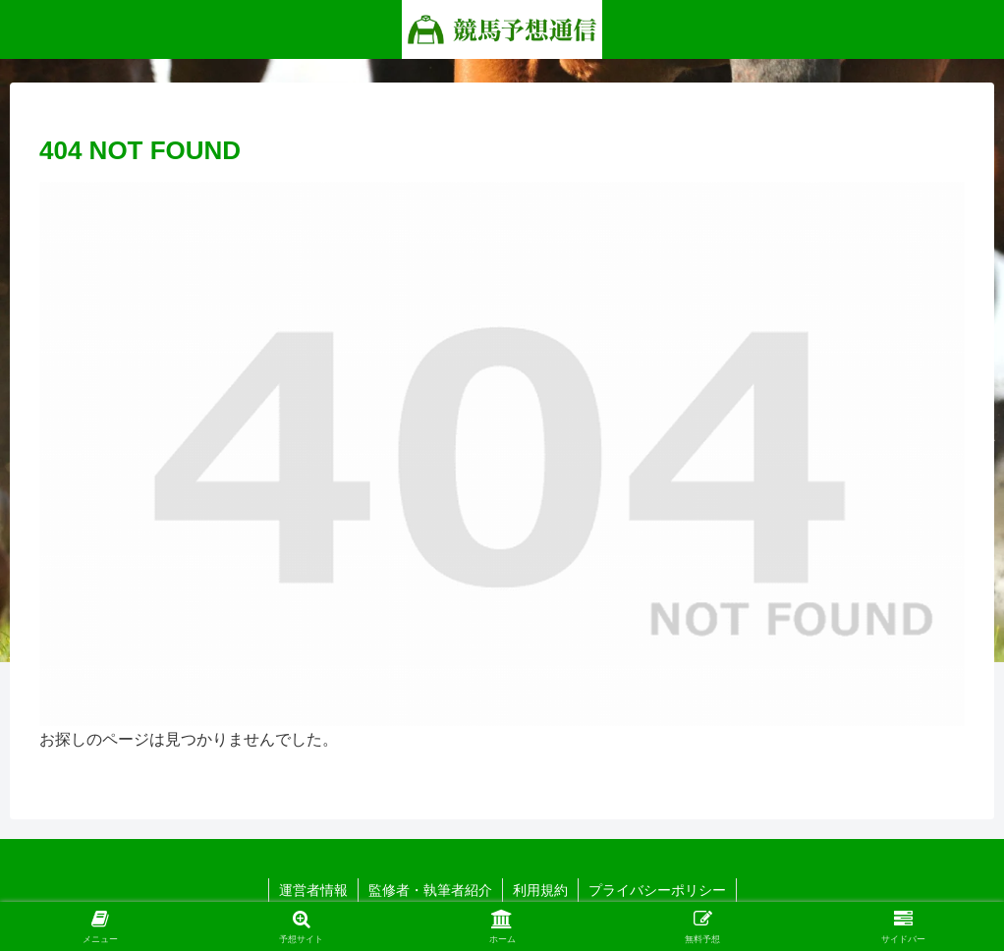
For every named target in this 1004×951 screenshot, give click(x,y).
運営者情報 (313, 890)
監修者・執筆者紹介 (430, 890)
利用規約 (540, 890)
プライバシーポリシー (657, 890)
